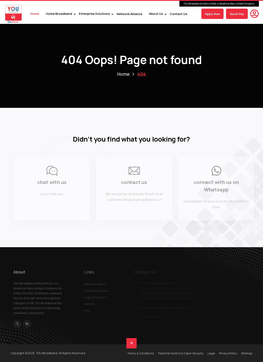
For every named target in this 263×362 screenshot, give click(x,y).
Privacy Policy (228, 353)
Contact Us (178, 14)
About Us (156, 14)
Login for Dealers (96, 297)
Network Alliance (129, 14)
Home (34, 14)
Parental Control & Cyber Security (180, 353)
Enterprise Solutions (94, 14)
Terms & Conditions (140, 353)
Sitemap (246, 353)
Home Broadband (59, 14)
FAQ (87, 310)
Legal (211, 353)
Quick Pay (237, 14)
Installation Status (97, 291)
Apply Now (212, 14)
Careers (90, 304)
